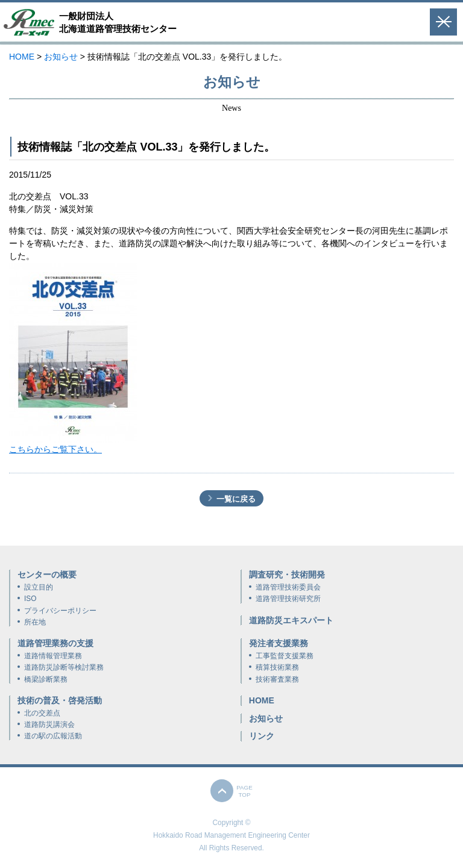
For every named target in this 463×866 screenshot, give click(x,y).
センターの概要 (47, 574)
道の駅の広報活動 (53, 736)
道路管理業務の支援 (55, 643)
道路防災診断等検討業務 (64, 667)
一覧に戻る (236, 498)
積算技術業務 (277, 667)
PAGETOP (244, 791)
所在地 (35, 622)
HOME (261, 700)
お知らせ (266, 718)
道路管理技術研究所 (288, 598)
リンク (261, 736)
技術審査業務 (277, 679)
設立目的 (38, 587)
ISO (30, 598)
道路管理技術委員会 (288, 587)
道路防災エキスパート (291, 620)
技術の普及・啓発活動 (59, 700)
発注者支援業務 (278, 643)
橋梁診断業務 (46, 679)
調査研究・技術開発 (287, 574)
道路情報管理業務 (53, 656)
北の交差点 (42, 713)
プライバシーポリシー (60, 610)
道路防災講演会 (49, 724)
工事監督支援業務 (284, 656)
